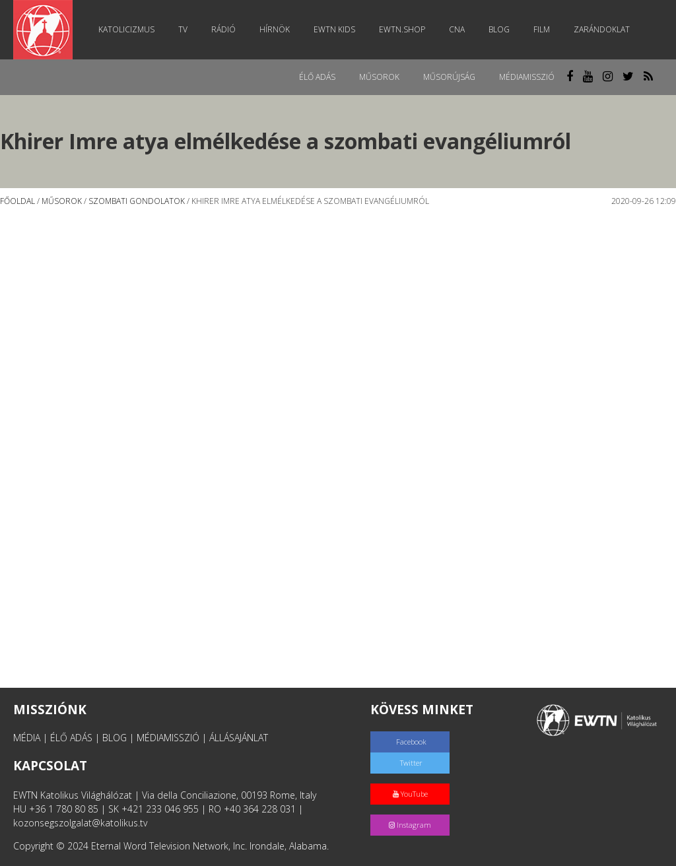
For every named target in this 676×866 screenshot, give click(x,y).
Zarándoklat (602, 29)
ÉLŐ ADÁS (71, 737)
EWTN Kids (334, 29)
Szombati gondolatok (136, 201)
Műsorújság (449, 77)
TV (182, 29)
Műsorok (379, 77)
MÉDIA (26, 737)
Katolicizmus (126, 29)
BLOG (114, 737)
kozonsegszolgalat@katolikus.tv (80, 822)
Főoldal (17, 201)
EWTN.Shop (402, 29)
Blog (499, 29)
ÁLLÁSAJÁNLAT (238, 737)
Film (541, 29)
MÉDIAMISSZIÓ (168, 737)
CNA (457, 29)
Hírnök (274, 29)
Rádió (223, 29)
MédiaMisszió (527, 77)
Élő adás (317, 77)
